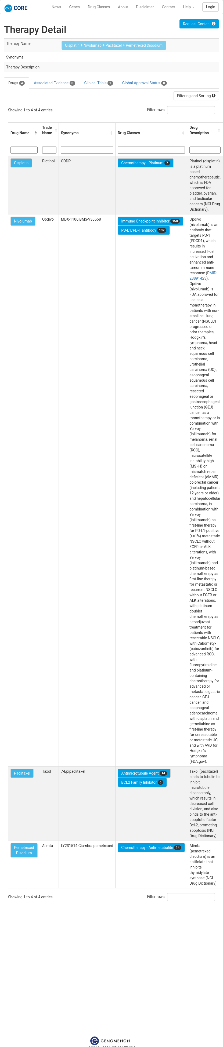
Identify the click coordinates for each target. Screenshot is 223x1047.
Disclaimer (145, 7)
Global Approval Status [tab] (144, 83)
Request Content (199, 24)
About (123, 7)
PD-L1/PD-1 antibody (143, 230)
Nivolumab (23, 221)
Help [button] (188, 7)
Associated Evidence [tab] (54, 83)
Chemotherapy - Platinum (145, 162)
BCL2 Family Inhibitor (142, 782)
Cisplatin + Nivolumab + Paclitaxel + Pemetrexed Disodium (114, 45)
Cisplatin (21, 163)
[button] (36, 133)
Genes (74, 7)
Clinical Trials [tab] (98, 83)
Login (210, 7)
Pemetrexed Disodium (24, 850)
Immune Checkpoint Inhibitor (150, 221)
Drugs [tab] (16, 83)
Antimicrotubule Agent (144, 773)
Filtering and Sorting (196, 96)
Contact (168, 7)
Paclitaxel (22, 773)
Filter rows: (156, 110)
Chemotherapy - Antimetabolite (151, 847)
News (56, 7)
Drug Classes (99, 7)
